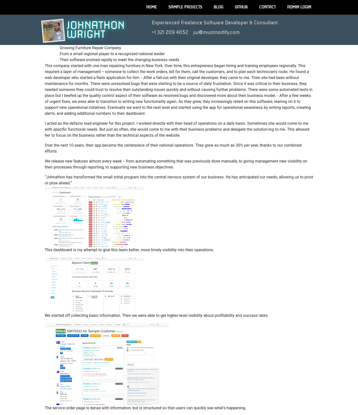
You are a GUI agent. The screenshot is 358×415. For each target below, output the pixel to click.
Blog (218, 7)
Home (151, 7)
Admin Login (299, 7)
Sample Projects (185, 7)
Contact (267, 7)
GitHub (241, 7)
